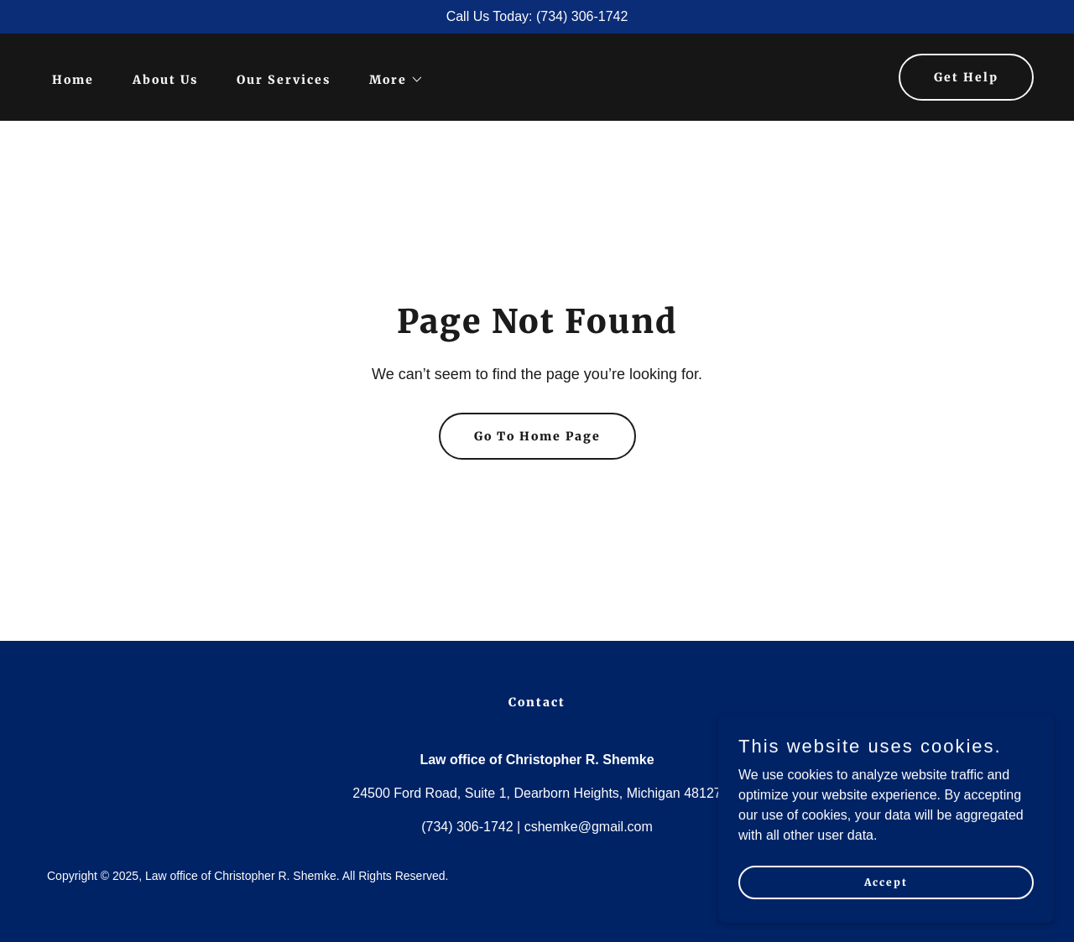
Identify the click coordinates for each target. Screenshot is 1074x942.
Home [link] (73, 79)
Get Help (966, 77)
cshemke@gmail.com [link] (588, 827)
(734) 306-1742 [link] (467, 827)
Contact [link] (537, 702)
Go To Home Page (537, 436)
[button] (390, 80)
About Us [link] (165, 79)
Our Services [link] (284, 79)
